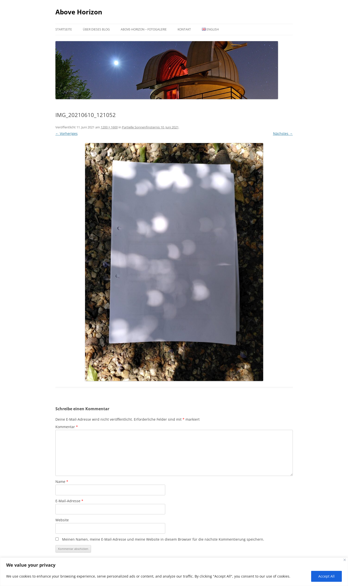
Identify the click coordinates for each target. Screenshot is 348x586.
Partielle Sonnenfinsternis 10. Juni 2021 (150, 127)
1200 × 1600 (109, 127)
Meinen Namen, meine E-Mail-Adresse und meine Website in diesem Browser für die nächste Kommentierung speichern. (163, 539)
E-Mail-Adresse (69, 500)
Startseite (63, 29)
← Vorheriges (66, 133)
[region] (174, 571)
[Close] (345, 560)
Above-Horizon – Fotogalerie (144, 29)
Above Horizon (78, 11)
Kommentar (66, 426)
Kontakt (184, 29)
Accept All (326, 576)
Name (61, 481)
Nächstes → (283, 133)
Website (62, 520)
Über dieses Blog (96, 29)
